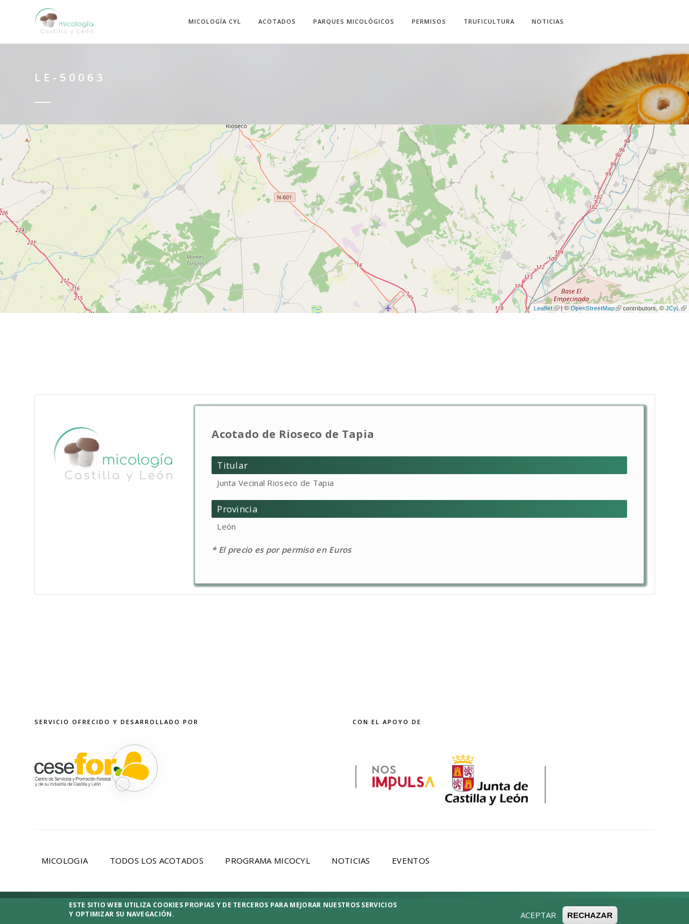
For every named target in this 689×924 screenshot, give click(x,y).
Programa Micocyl (267, 860)
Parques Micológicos (354, 21)
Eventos (411, 860)
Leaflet (546, 308)
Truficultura (489, 21)
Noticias (548, 21)
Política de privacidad (267, 909)
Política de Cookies (381, 909)
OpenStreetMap (596, 308)
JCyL (676, 308)
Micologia (64, 860)
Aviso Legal (173, 909)
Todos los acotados (156, 860)
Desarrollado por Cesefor (510, 909)
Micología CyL (214, 21)
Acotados (277, 21)
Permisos (429, 21)
